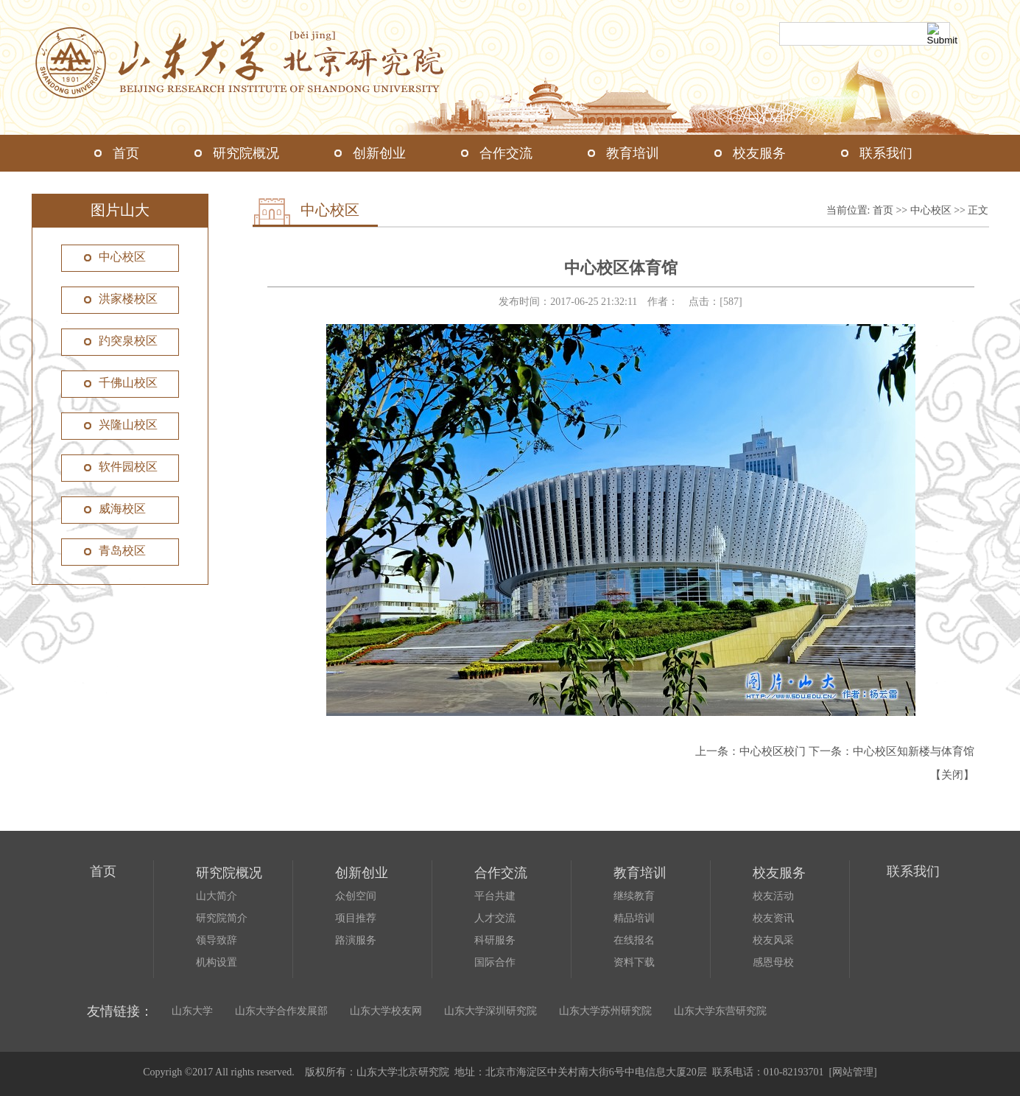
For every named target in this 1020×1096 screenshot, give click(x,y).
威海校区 (122, 508)
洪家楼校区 (128, 298)
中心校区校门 (772, 751)
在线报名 (634, 940)
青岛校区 (122, 550)
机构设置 (216, 962)
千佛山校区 (128, 382)
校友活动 (773, 896)
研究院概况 (246, 153)
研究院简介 (221, 918)
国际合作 (495, 962)
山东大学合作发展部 (281, 1010)
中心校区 (122, 256)
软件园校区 (128, 466)
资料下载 (634, 962)
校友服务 (759, 153)
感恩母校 (773, 962)
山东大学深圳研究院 (490, 1010)
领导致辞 (216, 940)
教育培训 (632, 153)
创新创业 (379, 153)
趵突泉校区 (128, 340)
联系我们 (885, 153)
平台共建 (495, 896)
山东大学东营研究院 (720, 1010)
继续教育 (634, 896)
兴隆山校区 (128, 424)
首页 (126, 153)
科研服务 (495, 940)
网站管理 (852, 1072)
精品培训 (634, 918)
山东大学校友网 (386, 1010)
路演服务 (355, 940)
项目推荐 (355, 918)
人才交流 (495, 918)
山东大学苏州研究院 (605, 1010)
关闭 (952, 775)
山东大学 (192, 1010)
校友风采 (773, 940)
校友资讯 (773, 918)
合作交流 (505, 153)
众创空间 (355, 896)
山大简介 (216, 896)
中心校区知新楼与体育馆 (913, 751)
